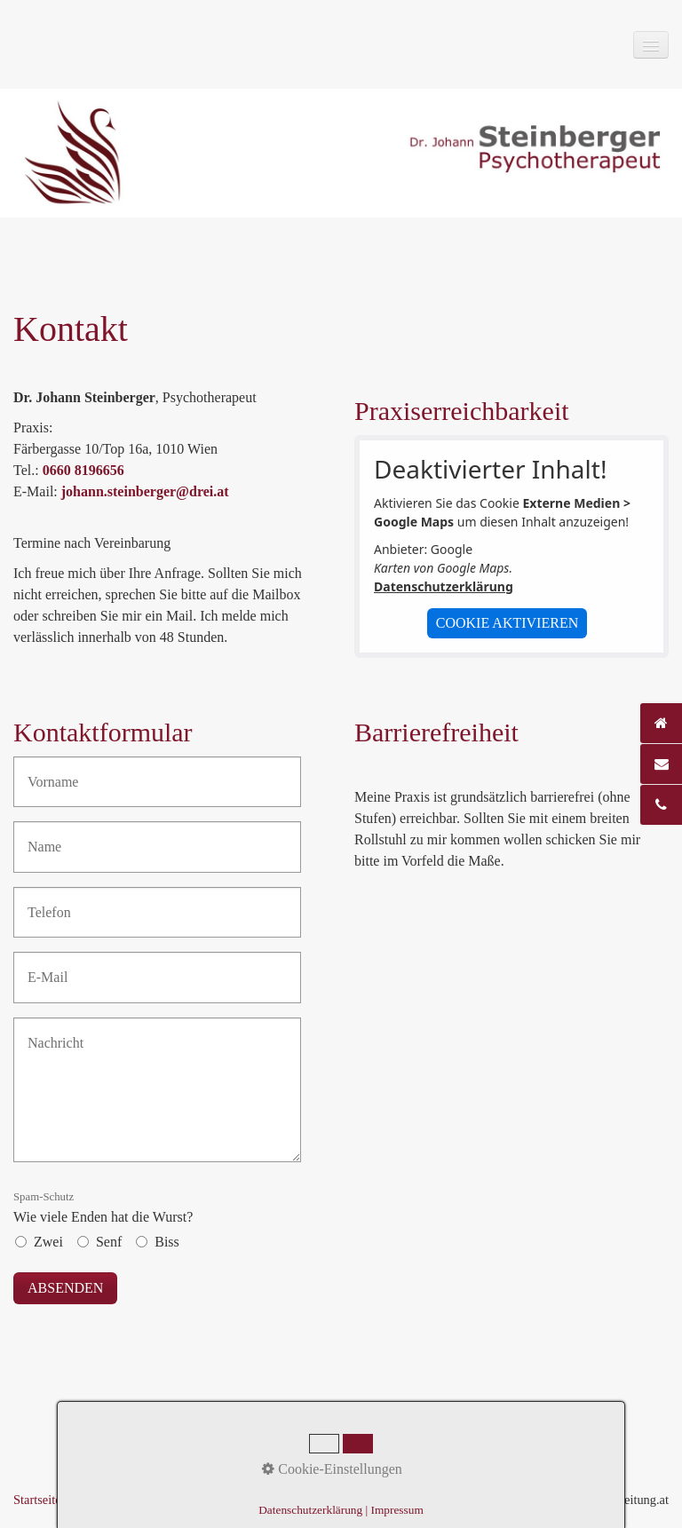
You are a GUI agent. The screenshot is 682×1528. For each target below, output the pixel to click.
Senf (109, 1241)
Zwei (48, 1241)
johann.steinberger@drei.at (145, 491)
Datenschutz (226, 1499)
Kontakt (93, 1499)
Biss (167, 1241)
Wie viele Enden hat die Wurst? (103, 1207)
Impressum (154, 1499)
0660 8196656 (83, 470)
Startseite (37, 1499)
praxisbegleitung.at (620, 1499)
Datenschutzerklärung (443, 586)
